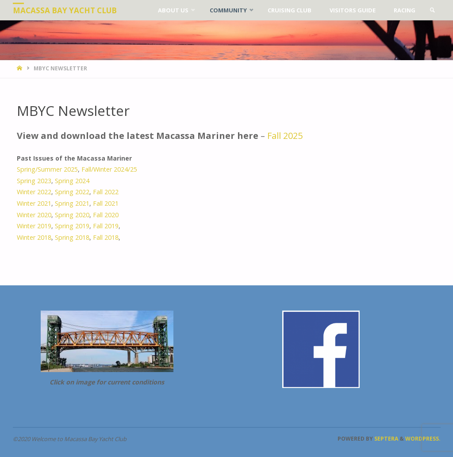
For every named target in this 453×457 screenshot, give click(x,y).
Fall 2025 (285, 136)
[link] (432, 10)
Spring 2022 (71, 192)
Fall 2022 (106, 192)
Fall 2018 (106, 237)
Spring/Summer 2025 (47, 169)
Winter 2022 (34, 192)
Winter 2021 (34, 203)
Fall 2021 (106, 203)
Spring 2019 (72, 226)
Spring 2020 (72, 215)
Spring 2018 (72, 237)
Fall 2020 (106, 215)
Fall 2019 (106, 226)
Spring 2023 (34, 181)
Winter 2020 (34, 215)
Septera (385, 438)
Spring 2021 (72, 203)
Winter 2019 (34, 226)
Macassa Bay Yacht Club (65, 10)
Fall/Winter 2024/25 (109, 169)
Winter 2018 (34, 237)
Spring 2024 (72, 181)
